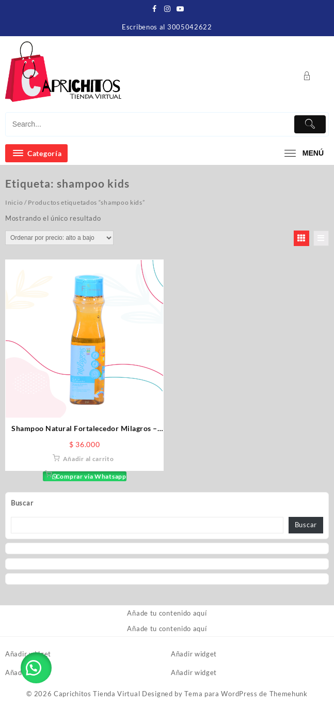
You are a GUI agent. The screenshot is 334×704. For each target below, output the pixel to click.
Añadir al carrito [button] (88, 459)
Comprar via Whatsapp (90, 476)
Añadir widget (28, 654)
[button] (36, 667)
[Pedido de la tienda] (59, 238)
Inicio (14, 202)
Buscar (22, 503)
